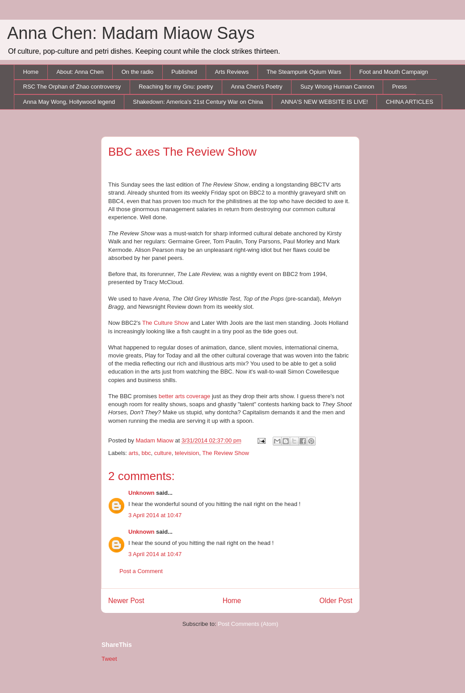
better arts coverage (185, 396)
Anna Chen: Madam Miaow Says (130, 33)
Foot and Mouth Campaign (393, 71)
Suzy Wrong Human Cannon (337, 86)
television (187, 453)
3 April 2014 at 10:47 (155, 515)
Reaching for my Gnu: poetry (176, 86)
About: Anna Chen (80, 71)
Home (31, 71)
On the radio (138, 71)
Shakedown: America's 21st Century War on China (198, 101)
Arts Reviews (232, 71)
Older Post (335, 600)
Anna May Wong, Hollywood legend (69, 101)
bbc (146, 453)
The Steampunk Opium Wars (303, 71)
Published (184, 71)
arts (134, 453)
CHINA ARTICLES (409, 101)
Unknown (141, 492)
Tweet (109, 658)
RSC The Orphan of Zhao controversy (72, 86)
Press (399, 86)
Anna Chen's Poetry (256, 86)
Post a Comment (141, 571)
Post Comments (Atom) (248, 624)
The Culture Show (165, 322)
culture (163, 453)
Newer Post (126, 600)
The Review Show (225, 453)
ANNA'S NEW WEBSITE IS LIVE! (324, 101)
